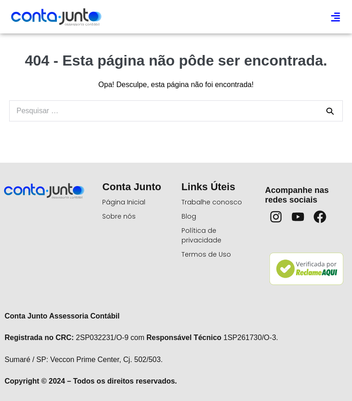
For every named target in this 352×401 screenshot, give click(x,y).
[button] (335, 16)
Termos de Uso (206, 254)
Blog (189, 216)
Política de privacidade (201, 235)
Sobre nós (119, 216)
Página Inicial (123, 202)
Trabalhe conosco (212, 202)
